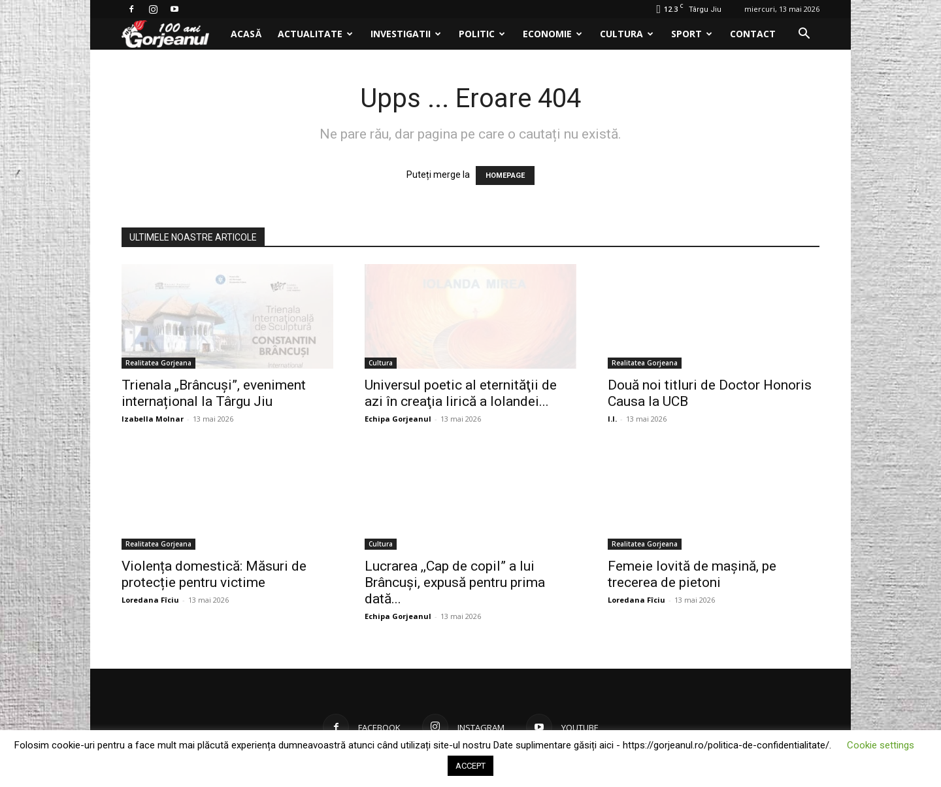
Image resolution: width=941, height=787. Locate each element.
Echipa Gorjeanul (398, 419)
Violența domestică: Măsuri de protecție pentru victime (214, 574)
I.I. (612, 419)
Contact (753, 33)
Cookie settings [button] (880, 745)
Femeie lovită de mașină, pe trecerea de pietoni (692, 574)
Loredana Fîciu (150, 600)
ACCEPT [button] (470, 766)
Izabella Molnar (153, 419)
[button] (803, 35)
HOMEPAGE (505, 175)
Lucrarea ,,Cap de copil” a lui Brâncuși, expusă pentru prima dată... (455, 582)
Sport (691, 33)
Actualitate (315, 33)
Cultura (626, 33)
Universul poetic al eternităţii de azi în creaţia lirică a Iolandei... (461, 393)
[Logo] (172, 34)
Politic (482, 33)
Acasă (246, 33)
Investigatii (406, 33)
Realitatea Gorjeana (158, 362)
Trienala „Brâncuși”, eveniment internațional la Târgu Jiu (214, 393)
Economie (552, 33)
